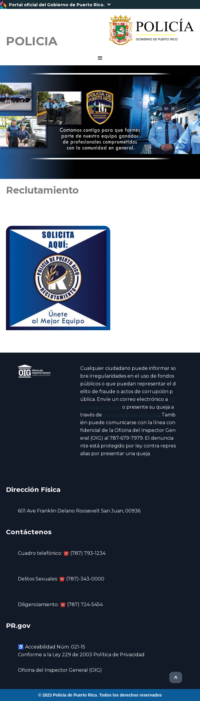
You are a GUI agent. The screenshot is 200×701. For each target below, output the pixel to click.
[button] (100, 4)
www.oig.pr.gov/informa (131, 415)
